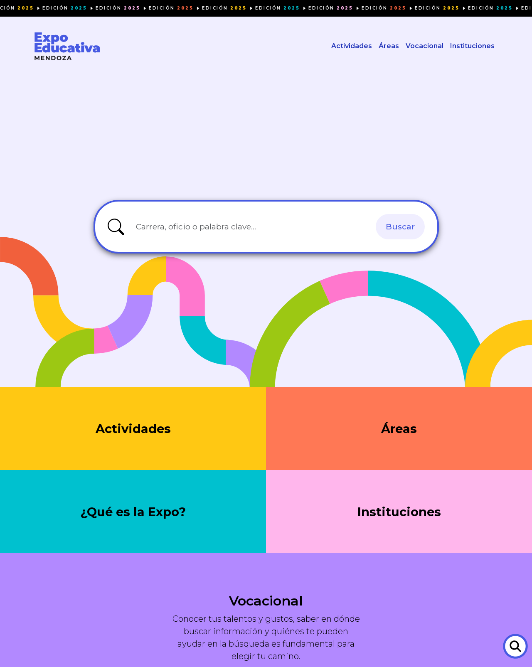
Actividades (351, 46)
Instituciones (472, 46)
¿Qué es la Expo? (133, 512)
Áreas (389, 46)
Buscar (400, 226)
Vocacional (424, 46)
